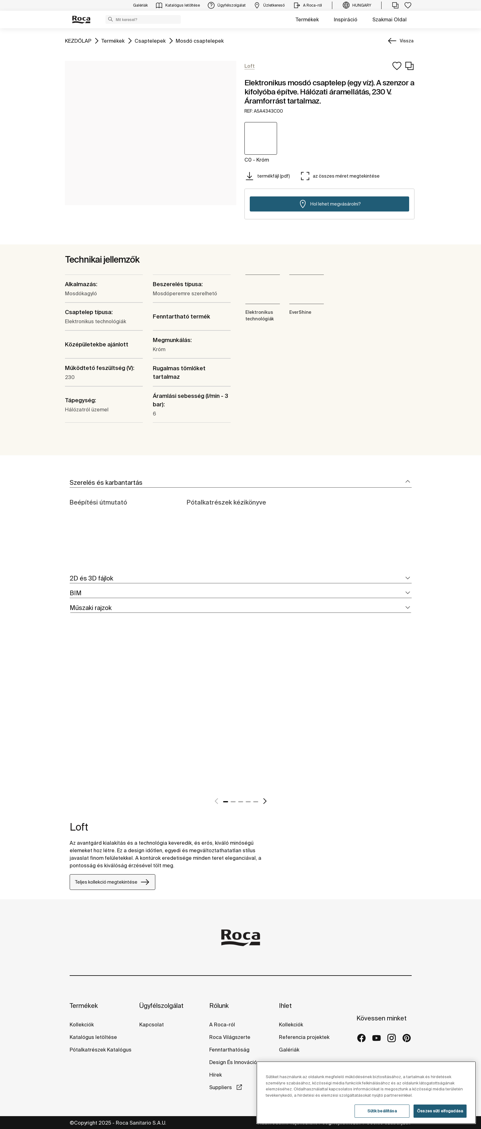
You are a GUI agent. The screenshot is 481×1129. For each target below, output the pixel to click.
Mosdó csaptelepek (200, 40)
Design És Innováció (233, 1062)
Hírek (215, 1075)
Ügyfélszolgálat (161, 1005)
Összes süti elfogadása (440, 1111)
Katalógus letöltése (93, 1037)
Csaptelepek (150, 40)
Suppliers (221, 1087)
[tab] (241, 483)
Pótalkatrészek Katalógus (100, 1049)
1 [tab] (225, 801)
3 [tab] (240, 801)
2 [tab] (233, 801)
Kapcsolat (151, 1024)
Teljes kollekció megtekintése (112, 882)
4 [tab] (248, 801)
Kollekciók (82, 1024)
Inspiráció (345, 19)
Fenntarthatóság (229, 1049)
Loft (79, 826)
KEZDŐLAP (78, 40)
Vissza (407, 40)
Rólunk (219, 1005)
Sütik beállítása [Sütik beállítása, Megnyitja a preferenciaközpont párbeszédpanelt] (382, 1111)
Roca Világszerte (229, 1037)
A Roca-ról (222, 1024)
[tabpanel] (72, 715)
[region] (366, 1092)
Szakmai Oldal (389, 19)
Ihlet (285, 1005)
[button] (110, 19)
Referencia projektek (304, 1037)
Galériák (289, 1049)
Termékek (307, 19)
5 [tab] (255, 801)
